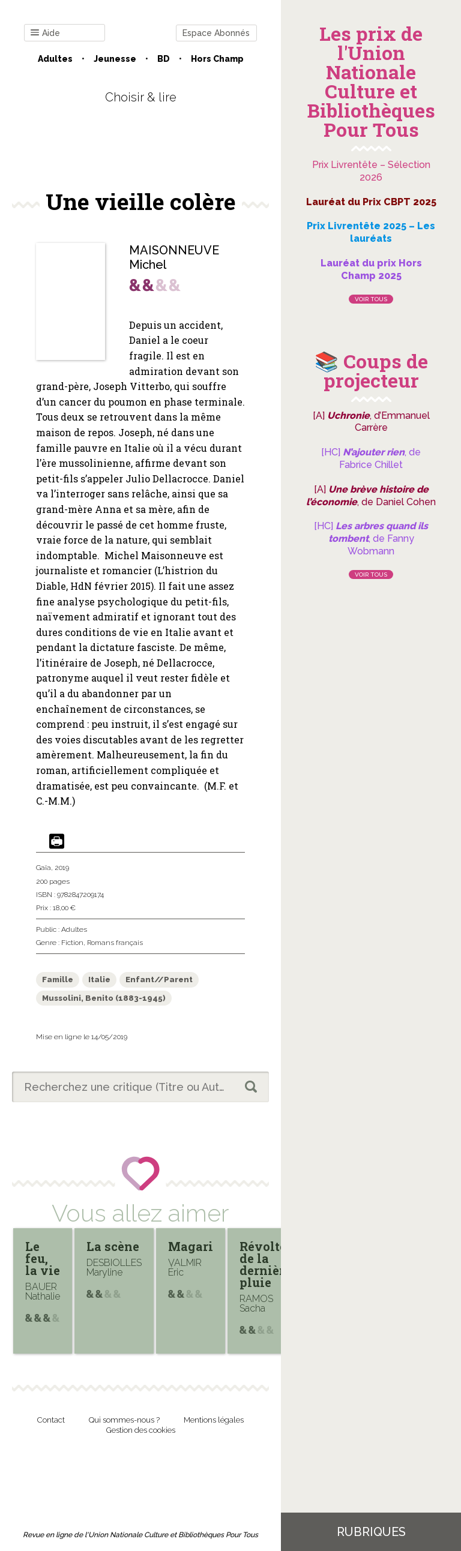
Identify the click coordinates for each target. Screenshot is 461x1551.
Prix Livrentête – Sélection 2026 (371, 171)
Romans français (115, 942)
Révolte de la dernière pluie (265, 1264)
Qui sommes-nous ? (124, 1419)
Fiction (72, 942)
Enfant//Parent (159, 979)
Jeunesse (115, 59)
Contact (51, 1419)
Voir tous (371, 299)
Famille (57, 979)
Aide (45, 33)
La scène (112, 1246)
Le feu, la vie (42, 1258)
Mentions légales (214, 1419)
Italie (99, 979)
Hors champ (217, 59)
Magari (190, 1246)
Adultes (55, 59)
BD (163, 59)
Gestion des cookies (140, 1430)
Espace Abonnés (216, 33)
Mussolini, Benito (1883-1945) (104, 998)
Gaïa (43, 867)
